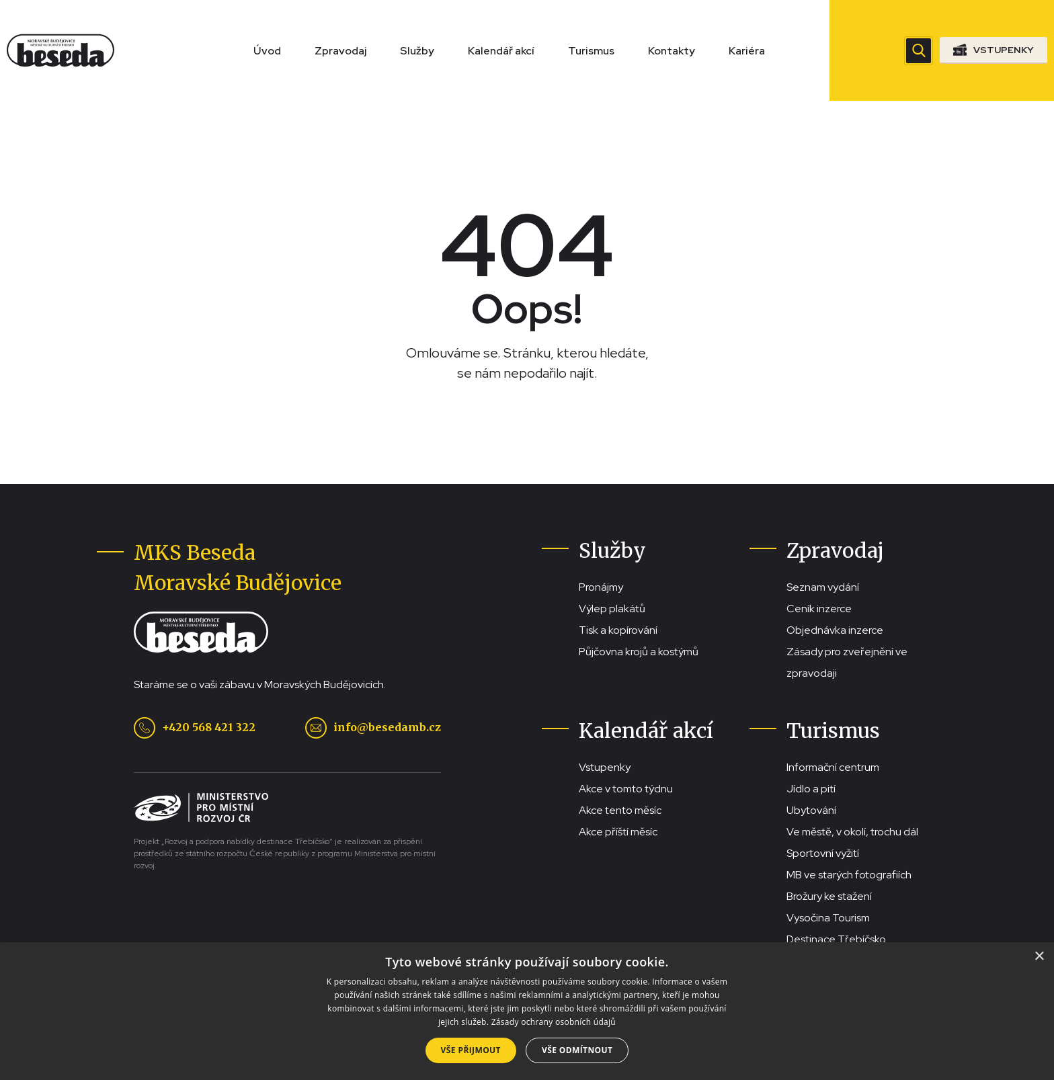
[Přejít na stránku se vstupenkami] (993, 50)
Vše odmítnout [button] (577, 1050)
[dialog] (527, 1011)
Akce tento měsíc (620, 810)
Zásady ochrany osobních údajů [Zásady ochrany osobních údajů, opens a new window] (553, 1022)
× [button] (1039, 957)
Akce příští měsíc (618, 832)
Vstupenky (605, 767)
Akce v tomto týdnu (626, 789)
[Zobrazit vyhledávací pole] (918, 50)
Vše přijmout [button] (471, 1050)
